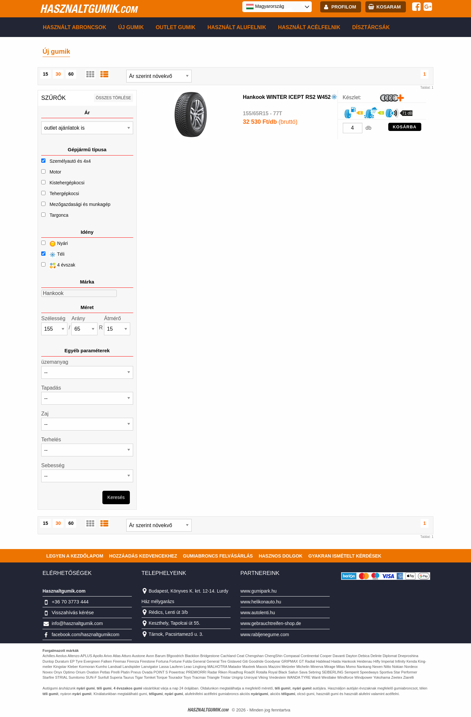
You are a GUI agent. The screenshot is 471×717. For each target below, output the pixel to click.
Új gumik (131, 27)
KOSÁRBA (405, 126)
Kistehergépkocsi (66, 182)
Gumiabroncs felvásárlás (218, 556)
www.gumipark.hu (258, 591)
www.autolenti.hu (257, 612)
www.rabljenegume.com (264, 634)
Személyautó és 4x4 (70, 161)
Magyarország (265, 6)
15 (45, 74)
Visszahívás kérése (73, 612)
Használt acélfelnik (309, 27)
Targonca (58, 215)
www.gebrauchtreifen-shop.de (270, 623)
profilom (343, 6)
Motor (55, 172)
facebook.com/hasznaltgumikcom (85, 634)
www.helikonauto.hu (260, 601)
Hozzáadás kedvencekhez (143, 556)
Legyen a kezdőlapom (74, 556)
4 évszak (58, 265)
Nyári (54, 243)
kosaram (388, 6)
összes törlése (113, 98)
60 (71, 74)
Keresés (116, 497)
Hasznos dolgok (281, 556)
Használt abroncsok (74, 27)
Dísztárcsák (371, 27)
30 (58, 74)
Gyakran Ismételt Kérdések (344, 556)
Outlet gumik (176, 27)
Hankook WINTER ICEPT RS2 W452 (287, 97)
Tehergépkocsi (64, 193)
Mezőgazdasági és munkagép (79, 204)
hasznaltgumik (88, 8)
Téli (52, 254)
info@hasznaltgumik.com (77, 623)
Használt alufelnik (236, 27)
